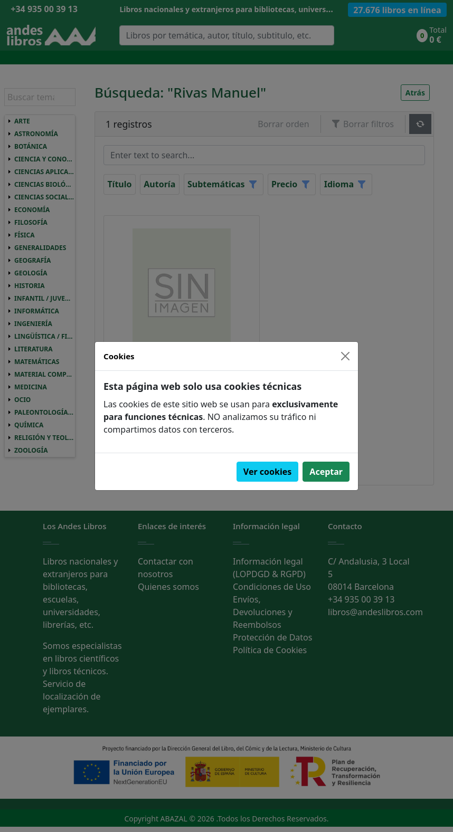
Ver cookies (267, 471)
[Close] (345, 356)
